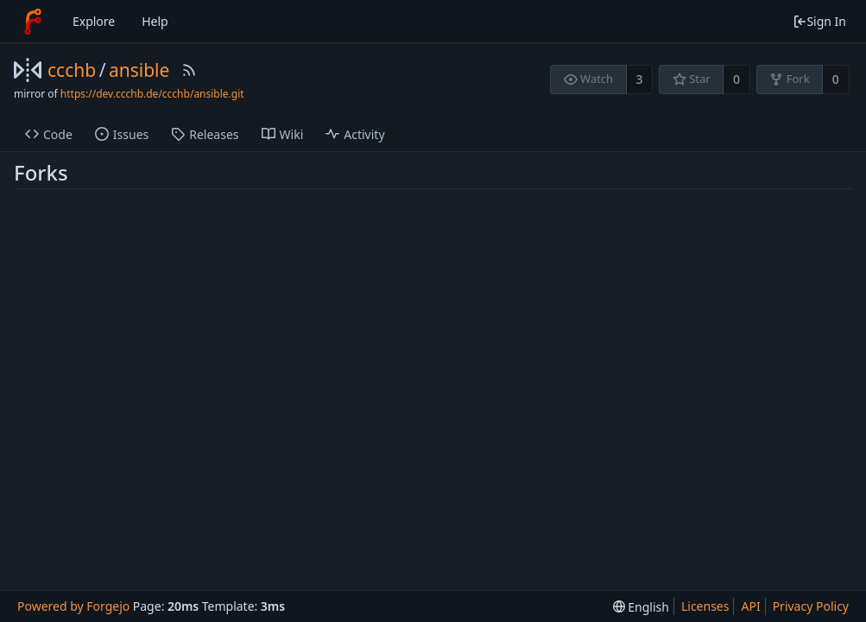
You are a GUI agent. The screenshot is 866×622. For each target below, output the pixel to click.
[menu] (641, 607)
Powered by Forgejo (73, 606)
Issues (122, 134)
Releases (204, 134)
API (750, 606)
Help (155, 21)
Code (49, 134)
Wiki (283, 134)
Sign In (819, 21)
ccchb (71, 70)
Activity (355, 134)
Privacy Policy (811, 606)
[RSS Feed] (189, 70)
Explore (94, 21)
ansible (139, 70)
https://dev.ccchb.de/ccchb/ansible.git (152, 93)
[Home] (33, 21)
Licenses (705, 606)
